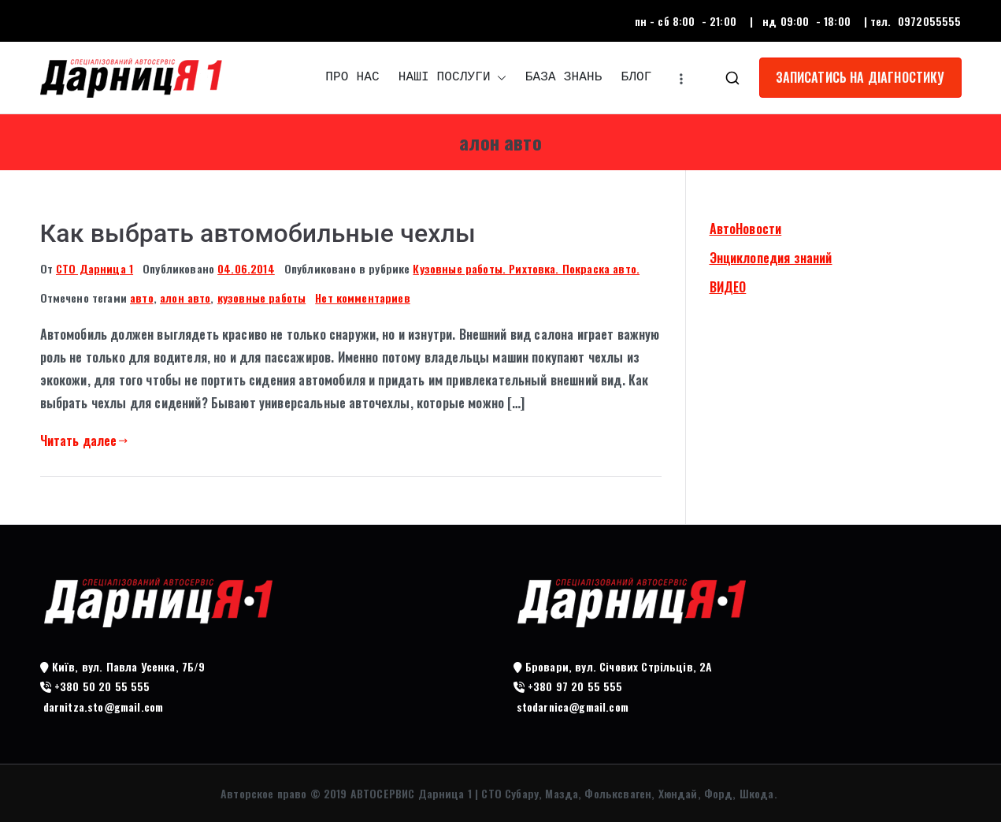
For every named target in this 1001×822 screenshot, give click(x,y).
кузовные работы (261, 297)
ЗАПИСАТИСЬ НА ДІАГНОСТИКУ (860, 77)
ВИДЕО (728, 286)
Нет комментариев (362, 297)
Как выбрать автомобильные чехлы (258, 233)
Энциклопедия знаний (771, 257)
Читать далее (84, 440)
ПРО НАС (352, 77)
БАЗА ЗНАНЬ (563, 77)
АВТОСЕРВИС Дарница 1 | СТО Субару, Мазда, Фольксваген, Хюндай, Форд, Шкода (562, 793)
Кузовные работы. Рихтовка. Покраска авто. (526, 268)
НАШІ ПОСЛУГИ (452, 77)
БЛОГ (636, 77)
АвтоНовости (746, 228)
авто (142, 297)
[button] (498, 77)
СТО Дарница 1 (94, 268)
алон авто (185, 297)
